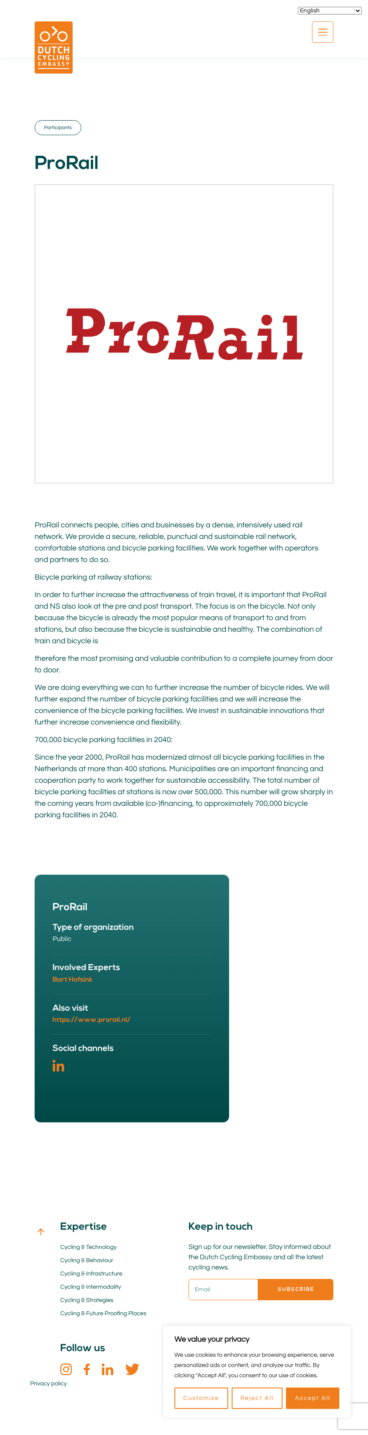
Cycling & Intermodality (90, 1287)
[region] (257, 1372)
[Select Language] (330, 11)
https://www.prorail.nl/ (91, 1020)
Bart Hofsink (73, 979)
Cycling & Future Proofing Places (103, 1314)
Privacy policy (48, 1384)
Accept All (312, 1398)
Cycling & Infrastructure (91, 1274)
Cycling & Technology (88, 1247)
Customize (201, 1398)
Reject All (257, 1398)
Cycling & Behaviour (86, 1260)
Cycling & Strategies (86, 1300)
